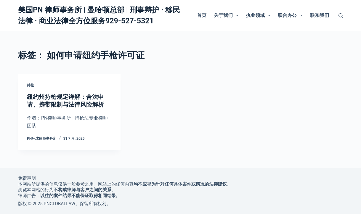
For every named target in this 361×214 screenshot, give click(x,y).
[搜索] (340, 15)
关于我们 (227, 15)
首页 (201, 15)
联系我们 (319, 15)
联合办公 (291, 15)
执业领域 (259, 15)
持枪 (30, 85)
